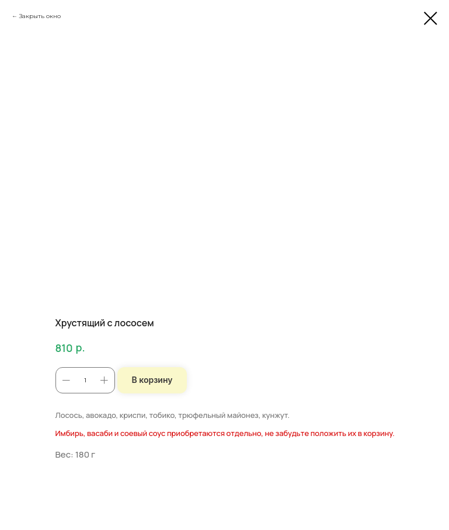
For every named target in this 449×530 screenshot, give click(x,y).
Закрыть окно (40, 16)
